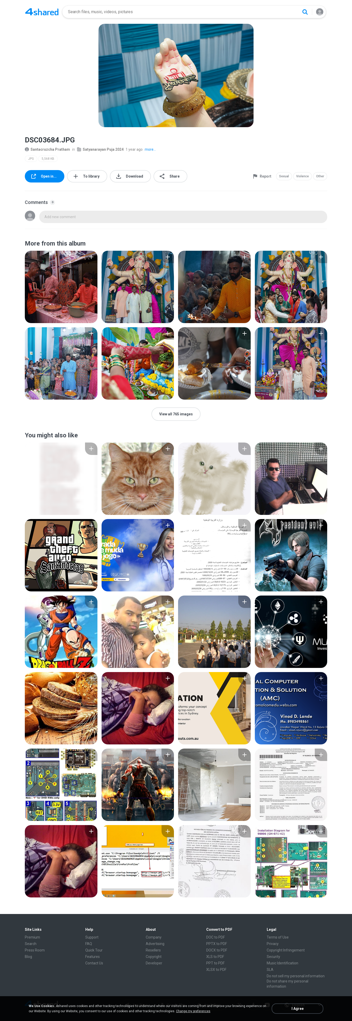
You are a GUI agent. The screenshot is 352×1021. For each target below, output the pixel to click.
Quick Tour (94, 950)
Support (91, 937)
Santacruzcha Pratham (47, 149)
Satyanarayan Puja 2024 (100, 149)
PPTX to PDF (216, 944)
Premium (32, 937)
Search (30, 944)
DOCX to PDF (216, 950)
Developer (154, 963)
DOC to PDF (215, 937)
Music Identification (282, 963)
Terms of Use (278, 937)
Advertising (155, 944)
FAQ (88, 944)
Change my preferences (193, 1011)
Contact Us (94, 963)
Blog (28, 957)
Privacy (273, 944)
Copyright (154, 957)
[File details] (61, 287)
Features (92, 957)
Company (154, 937)
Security (273, 957)
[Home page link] (41, 12)
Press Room (35, 950)
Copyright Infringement (286, 950)
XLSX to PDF (216, 969)
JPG (31, 159)
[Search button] (305, 12)
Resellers (153, 950)
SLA (270, 969)
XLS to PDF (215, 957)
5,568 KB (48, 159)
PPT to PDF (215, 963)
